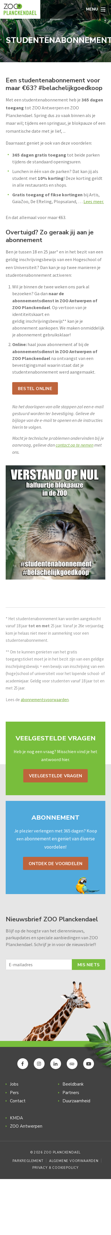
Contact (18, 1101)
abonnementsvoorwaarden (45, 699)
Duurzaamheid (76, 1101)
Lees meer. (93, 201)
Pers (14, 1093)
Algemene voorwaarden (74, 1161)
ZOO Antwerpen (26, 1126)
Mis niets (89, 965)
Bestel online (35, 388)
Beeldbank (72, 1084)
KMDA (16, 1118)
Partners (70, 1093)
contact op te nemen (74, 445)
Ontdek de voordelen (56, 864)
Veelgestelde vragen (55, 776)
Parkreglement (27, 1161)
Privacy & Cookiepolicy (55, 1168)
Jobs (14, 1084)
